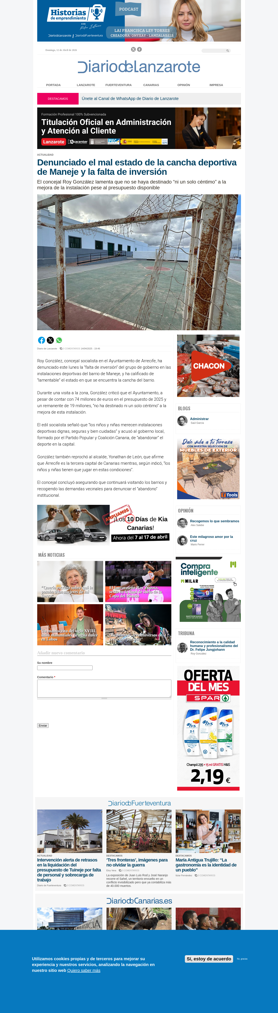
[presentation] (68, 712)
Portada (53, 85)
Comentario (46, 677)
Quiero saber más (83, 970)
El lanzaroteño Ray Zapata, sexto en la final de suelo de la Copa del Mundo (135, 591)
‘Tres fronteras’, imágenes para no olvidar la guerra (137, 862)
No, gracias (242, 959)
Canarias (151, 85)
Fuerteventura (118, 85)
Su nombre (44, 662)
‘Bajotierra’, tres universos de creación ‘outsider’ (135, 637)
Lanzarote (86, 85)
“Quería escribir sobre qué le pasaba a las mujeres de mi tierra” (67, 591)
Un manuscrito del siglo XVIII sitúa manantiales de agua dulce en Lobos (69, 635)
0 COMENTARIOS (71, 349)
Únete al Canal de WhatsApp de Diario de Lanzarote (130, 98)
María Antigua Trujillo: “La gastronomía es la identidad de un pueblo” (206, 865)
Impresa (216, 85)
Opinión (183, 85)
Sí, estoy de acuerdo (209, 958)
